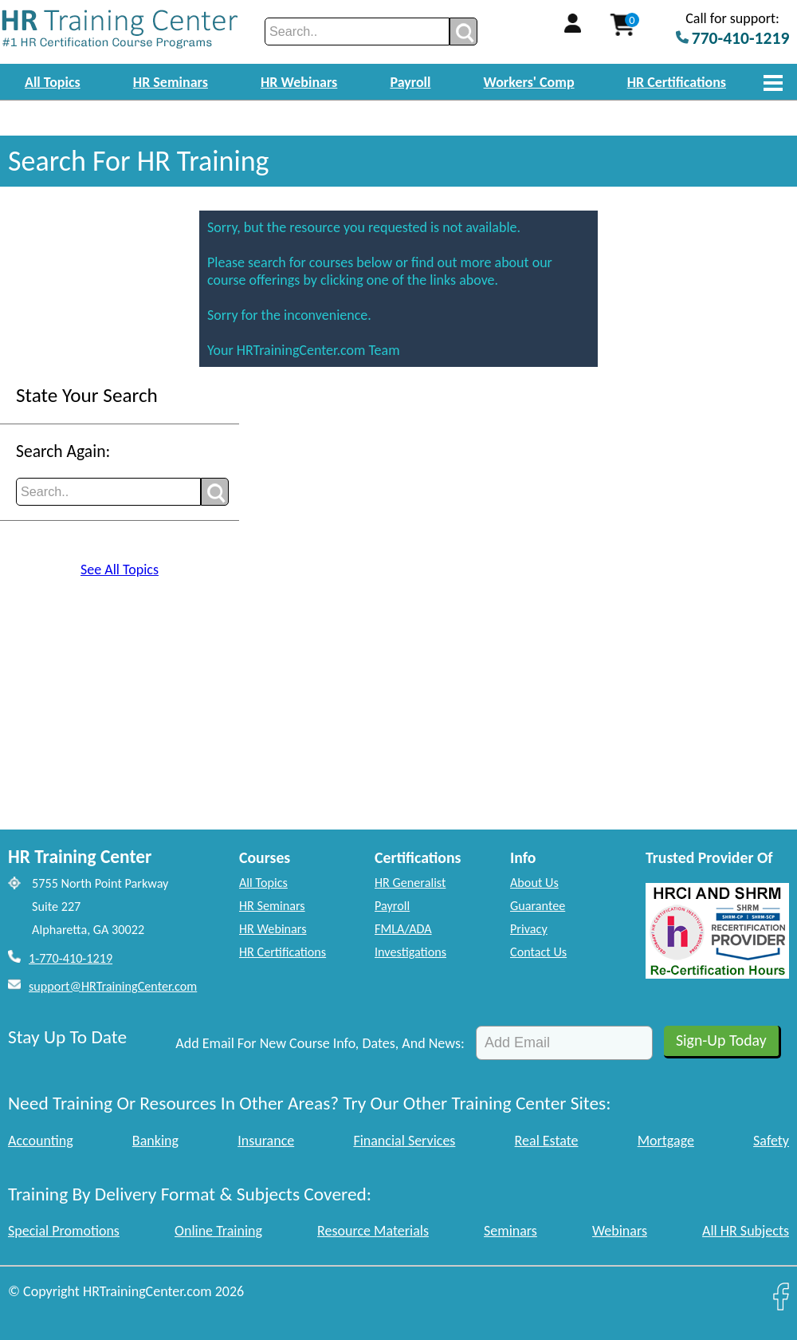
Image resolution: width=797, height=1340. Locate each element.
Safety (771, 1140)
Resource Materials (373, 1231)
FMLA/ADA (403, 928)
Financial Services (404, 1140)
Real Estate (547, 1140)
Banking (155, 1140)
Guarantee (537, 905)
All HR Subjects (745, 1231)
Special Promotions (64, 1231)
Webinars (619, 1231)
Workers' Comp (529, 82)
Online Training (218, 1231)
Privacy (529, 928)
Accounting (40, 1140)
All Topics (52, 82)
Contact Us (538, 952)
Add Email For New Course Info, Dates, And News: (320, 1043)
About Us (534, 882)
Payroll (410, 82)
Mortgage (666, 1140)
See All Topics (119, 569)
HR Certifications (676, 82)
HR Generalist (410, 882)
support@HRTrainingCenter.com (113, 986)
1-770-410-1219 (70, 958)
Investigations (410, 952)
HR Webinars (299, 82)
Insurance (266, 1140)
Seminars (510, 1231)
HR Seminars (170, 82)
